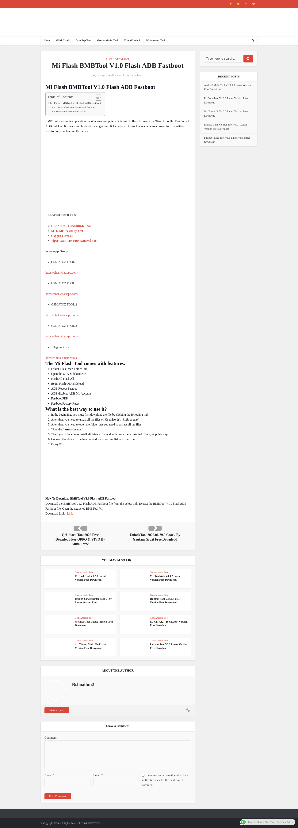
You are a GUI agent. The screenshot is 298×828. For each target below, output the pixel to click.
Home (47, 40)
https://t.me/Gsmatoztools (61, 357)
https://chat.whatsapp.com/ (61, 272)
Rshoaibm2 (136, 75)
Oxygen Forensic (62, 235)
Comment (50, 737)
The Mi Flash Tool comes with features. (75, 107)
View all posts (56, 710)
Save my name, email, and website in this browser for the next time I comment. (165, 780)
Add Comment (116, 75)
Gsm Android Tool (107, 40)
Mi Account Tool (155, 40)
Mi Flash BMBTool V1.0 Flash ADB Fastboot (75, 103)
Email (98, 775)
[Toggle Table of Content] (96, 97)
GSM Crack (63, 40)
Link (70, 513)
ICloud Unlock (132, 40)
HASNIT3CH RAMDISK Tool (71, 225)
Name (49, 775)
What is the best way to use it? (71, 111)
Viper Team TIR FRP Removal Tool (74, 240)
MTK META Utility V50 (67, 230)
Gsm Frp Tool (83, 40)
